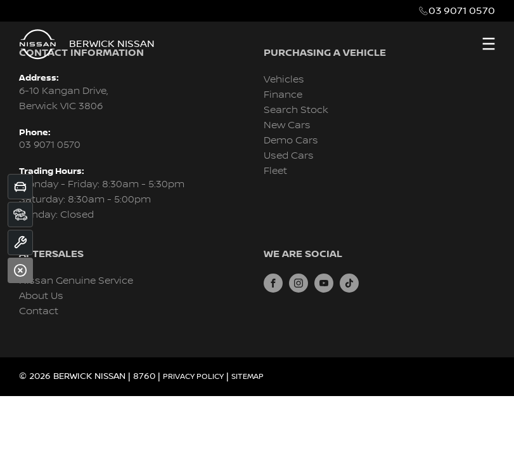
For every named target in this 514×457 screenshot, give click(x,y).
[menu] (488, 43)
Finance (283, 95)
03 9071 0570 (461, 11)
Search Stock (296, 110)
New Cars (287, 125)
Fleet (275, 171)
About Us (41, 296)
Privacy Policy (193, 376)
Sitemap (247, 376)
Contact (38, 311)
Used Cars (289, 156)
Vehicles (284, 80)
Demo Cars (291, 141)
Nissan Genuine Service (76, 281)
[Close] (20, 270)
